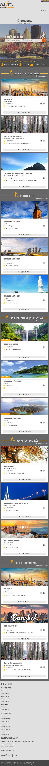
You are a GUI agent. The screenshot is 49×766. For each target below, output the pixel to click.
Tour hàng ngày (5, 690)
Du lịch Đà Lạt (5, 701)
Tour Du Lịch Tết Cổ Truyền (27, 73)
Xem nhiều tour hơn (42, 76)
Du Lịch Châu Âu (5, 729)
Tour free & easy (27, 195)
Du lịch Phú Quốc (5, 709)
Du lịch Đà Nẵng (5, 693)
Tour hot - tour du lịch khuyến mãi (27, 318)
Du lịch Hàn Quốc (5, 726)
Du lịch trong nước (6, 688)
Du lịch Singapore (5, 716)
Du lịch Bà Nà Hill (5, 704)
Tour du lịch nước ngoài (27, 563)
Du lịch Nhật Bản (5, 724)
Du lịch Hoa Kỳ (5, 734)
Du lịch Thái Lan (5, 732)
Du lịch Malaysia (5, 718)
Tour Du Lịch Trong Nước (27, 440)
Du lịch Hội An (5, 696)
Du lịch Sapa (4, 706)
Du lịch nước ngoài (6, 713)
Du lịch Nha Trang (6, 698)
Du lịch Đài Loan (5, 721)
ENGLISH (46, 0)
